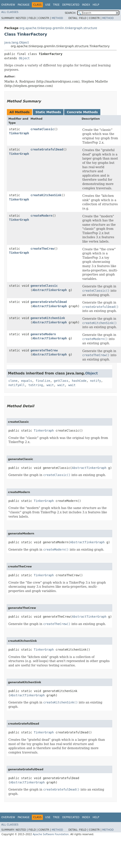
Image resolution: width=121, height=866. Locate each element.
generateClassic (44, 285)
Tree (56, 4)
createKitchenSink (46, 195)
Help (96, 4)
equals (26, 380)
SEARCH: (70, 12)
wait (50, 385)
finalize (43, 380)
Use (47, 4)
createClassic (42, 129)
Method (57, 18)
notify (95, 380)
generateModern (43, 334)
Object (24, 58)
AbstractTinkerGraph (49, 290)
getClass (61, 380)
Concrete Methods (82, 112)
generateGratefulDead (49, 302)
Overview (8, 4)
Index (86, 4)
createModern (41, 215)
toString (35, 385)
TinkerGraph (19, 133)
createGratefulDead (47, 149)
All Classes (9, 12)
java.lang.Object (16, 42)
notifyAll (16, 385)
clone (12, 380)
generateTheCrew (44, 350)
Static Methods (48, 112)
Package (23, 4)
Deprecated (70, 4)
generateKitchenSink (48, 318)
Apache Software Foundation (51, 834)
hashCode (79, 380)
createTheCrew (42, 248)
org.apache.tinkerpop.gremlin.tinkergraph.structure (58, 28)
